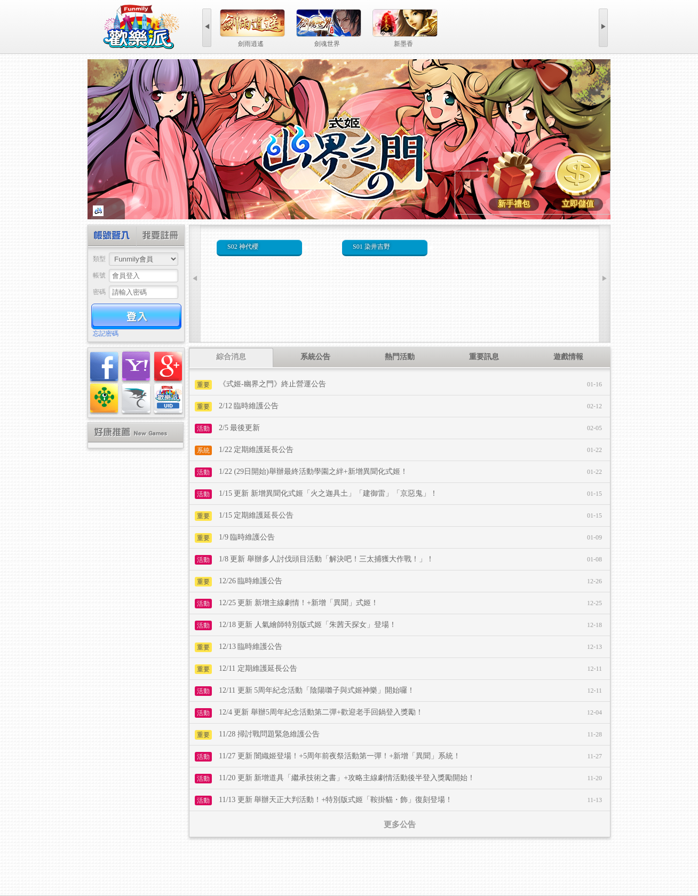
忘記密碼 (105, 333)
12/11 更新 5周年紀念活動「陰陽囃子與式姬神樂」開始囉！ (317, 690)
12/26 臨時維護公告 (250, 581)
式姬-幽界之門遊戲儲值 (578, 177)
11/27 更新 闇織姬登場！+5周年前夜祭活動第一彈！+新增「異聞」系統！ (340, 756)
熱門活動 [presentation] (400, 357)
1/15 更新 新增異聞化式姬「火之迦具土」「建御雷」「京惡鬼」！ (328, 493)
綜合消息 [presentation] (231, 357)
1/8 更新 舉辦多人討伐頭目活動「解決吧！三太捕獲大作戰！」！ (326, 559)
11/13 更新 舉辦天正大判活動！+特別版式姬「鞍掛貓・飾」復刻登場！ (336, 800)
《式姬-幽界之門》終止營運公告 (272, 384)
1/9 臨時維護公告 (247, 537)
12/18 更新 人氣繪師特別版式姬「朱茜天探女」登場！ (307, 625)
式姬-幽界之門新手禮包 (514, 177)
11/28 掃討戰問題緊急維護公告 (269, 734)
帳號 (99, 275)
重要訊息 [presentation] (484, 357)
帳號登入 (112, 237)
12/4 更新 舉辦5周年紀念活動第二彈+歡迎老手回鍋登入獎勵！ (321, 712)
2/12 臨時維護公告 (249, 406)
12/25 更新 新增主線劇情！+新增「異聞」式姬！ (298, 603)
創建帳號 (160, 237)
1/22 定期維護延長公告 (256, 450)
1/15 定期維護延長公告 (256, 515)
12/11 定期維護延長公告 (258, 668)
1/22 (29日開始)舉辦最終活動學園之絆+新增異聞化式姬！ (313, 471)
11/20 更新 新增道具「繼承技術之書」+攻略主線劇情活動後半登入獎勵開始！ (347, 778)
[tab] (231, 357)
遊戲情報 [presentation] (568, 357)
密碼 (99, 292)
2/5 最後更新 (239, 428)
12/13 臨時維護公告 (250, 647)
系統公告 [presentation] (315, 357)
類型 (99, 259)
